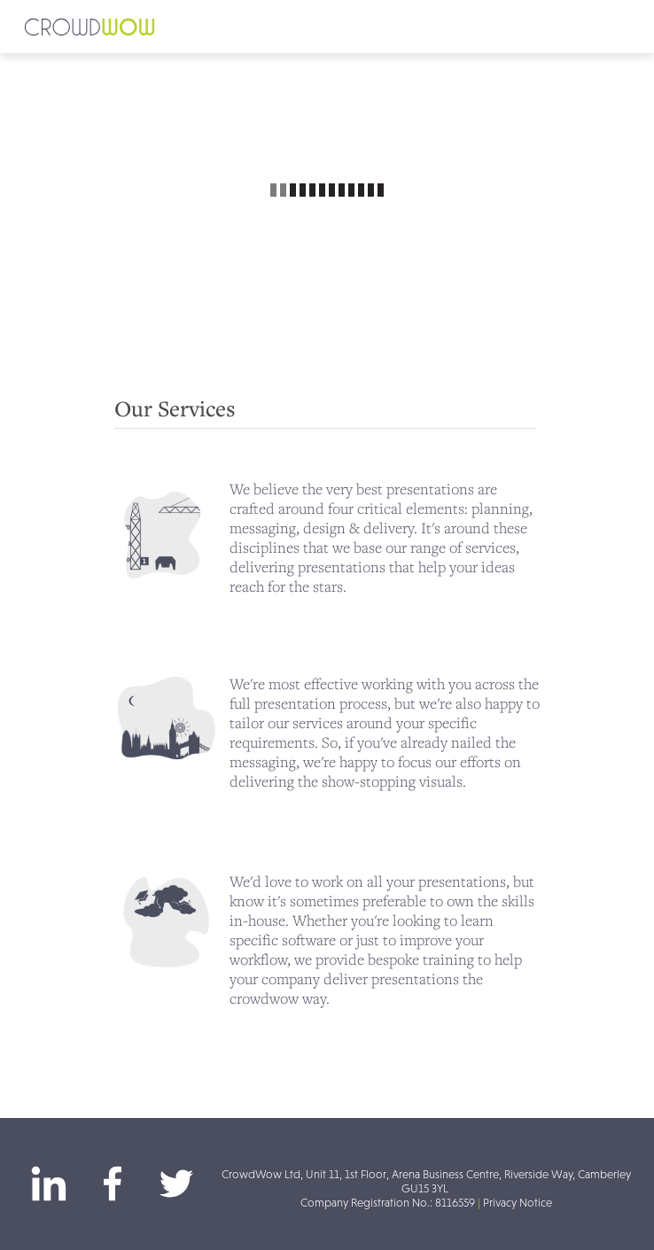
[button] (327, 26)
